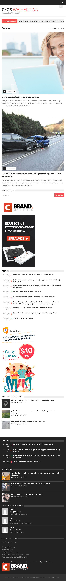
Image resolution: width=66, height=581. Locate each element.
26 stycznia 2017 (18, 496)
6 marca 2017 (17, 486)
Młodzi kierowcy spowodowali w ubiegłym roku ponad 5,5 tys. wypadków (32, 175)
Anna (11, 518)
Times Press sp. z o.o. (53, 577)
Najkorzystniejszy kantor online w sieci (27, 291)
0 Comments (11, 91)
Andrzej (12, 509)
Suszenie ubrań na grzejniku (23, 318)
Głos (20, 9)
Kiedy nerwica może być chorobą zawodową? (27, 494)
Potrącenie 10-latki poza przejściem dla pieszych (28, 422)
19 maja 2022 (17, 424)
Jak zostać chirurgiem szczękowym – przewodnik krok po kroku (35, 313)
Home (49, 28)
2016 (54, 28)
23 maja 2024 (17, 477)
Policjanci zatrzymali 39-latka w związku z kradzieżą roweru (32, 400)
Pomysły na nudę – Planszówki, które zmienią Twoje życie (33, 308)
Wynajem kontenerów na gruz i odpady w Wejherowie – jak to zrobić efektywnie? (37, 287)
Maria (12, 527)
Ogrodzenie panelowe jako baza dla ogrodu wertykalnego (36, 21)
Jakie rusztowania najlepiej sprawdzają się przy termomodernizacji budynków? (36, 281)
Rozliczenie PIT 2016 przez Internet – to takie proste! (30, 484)
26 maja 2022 (17, 402)
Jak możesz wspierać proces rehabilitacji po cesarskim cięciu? (34, 297)
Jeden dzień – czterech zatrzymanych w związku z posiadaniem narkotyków (34, 412)
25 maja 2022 (17, 415)
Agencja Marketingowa (47, 562)
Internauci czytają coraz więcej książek (20, 97)
